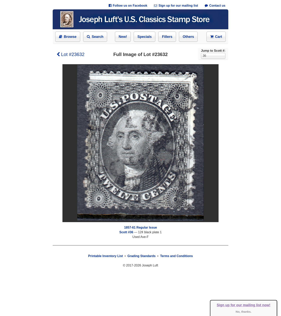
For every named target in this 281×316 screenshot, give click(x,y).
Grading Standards (141, 256)
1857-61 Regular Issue (140, 227)
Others (188, 37)
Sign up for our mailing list (176, 5)
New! (123, 37)
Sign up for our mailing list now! (243, 305)
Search (95, 37)
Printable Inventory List (105, 256)
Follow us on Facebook (128, 5)
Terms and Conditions (176, 256)
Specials (144, 37)
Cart (216, 37)
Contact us (215, 5)
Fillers (167, 37)
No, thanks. (244, 311)
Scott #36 (126, 232)
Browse (67, 37)
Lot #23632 (70, 54)
